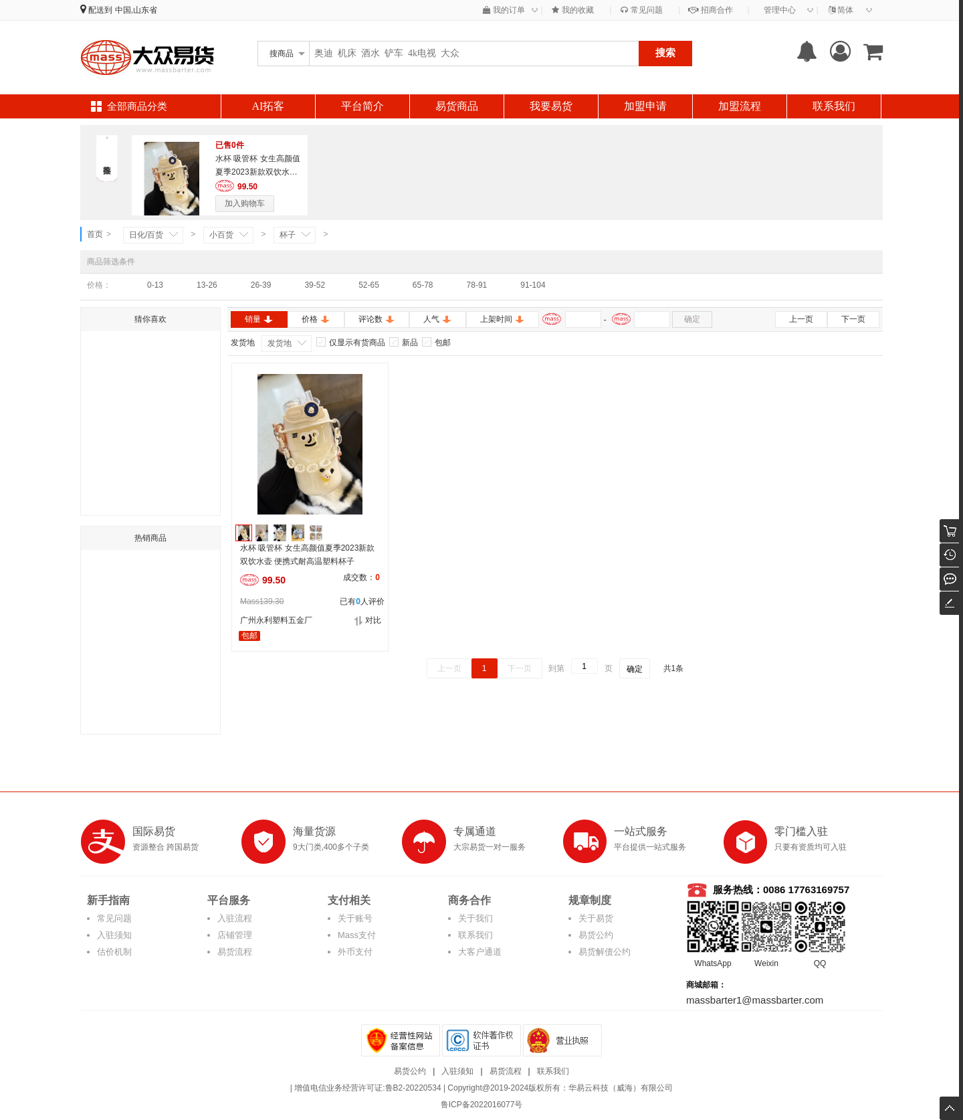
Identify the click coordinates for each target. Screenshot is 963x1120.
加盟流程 (739, 106)
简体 (841, 10)
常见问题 (641, 10)
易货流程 (234, 952)
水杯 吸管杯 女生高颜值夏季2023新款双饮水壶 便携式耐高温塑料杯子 (257, 172)
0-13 (155, 285)
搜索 (665, 52)
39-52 (314, 285)
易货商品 (456, 106)
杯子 (288, 235)
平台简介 (362, 106)
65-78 (423, 285)
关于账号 (355, 918)
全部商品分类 (137, 106)
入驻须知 (114, 935)
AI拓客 (268, 106)
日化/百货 (146, 235)
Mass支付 (357, 935)
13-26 (207, 285)
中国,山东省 (136, 10)
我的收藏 (572, 10)
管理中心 (780, 10)
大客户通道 (480, 952)
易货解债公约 (604, 952)
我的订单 (504, 10)
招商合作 (710, 10)
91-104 (532, 285)
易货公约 (595, 935)
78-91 (477, 285)
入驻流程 (234, 918)
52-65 (368, 285)
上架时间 (502, 319)
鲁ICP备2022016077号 (482, 1104)
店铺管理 (234, 935)
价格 (316, 319)
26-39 (261, 285)
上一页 (801, 319)
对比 (367, 621)
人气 (437, 319)
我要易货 (551, 106)
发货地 (280, 343)
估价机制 (114, 952)
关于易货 (595, 918)
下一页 (853, 319)
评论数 (376, 319)
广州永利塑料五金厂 (276, 620)
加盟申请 (645, 106)
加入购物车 (245, 203)
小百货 (221, 235)
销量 (259, 319)
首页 (95, 234)
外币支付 (355, 952)
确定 (692, 319)
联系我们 (834, 106)
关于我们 (475, 918)
